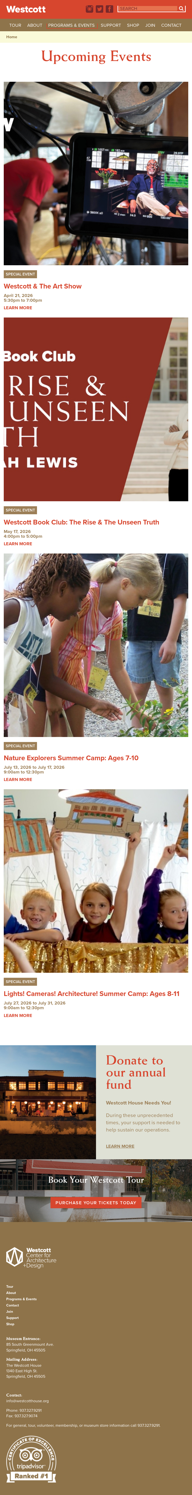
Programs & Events (71, 26)
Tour (15, 26)
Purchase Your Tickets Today (96, 1203)
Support (111, 26)
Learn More (120, 1146)
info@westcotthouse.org (27, 1401)
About (34, 26)
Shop (133, 26)
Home (11, 37)
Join (150, 26)
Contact (171, 26)
